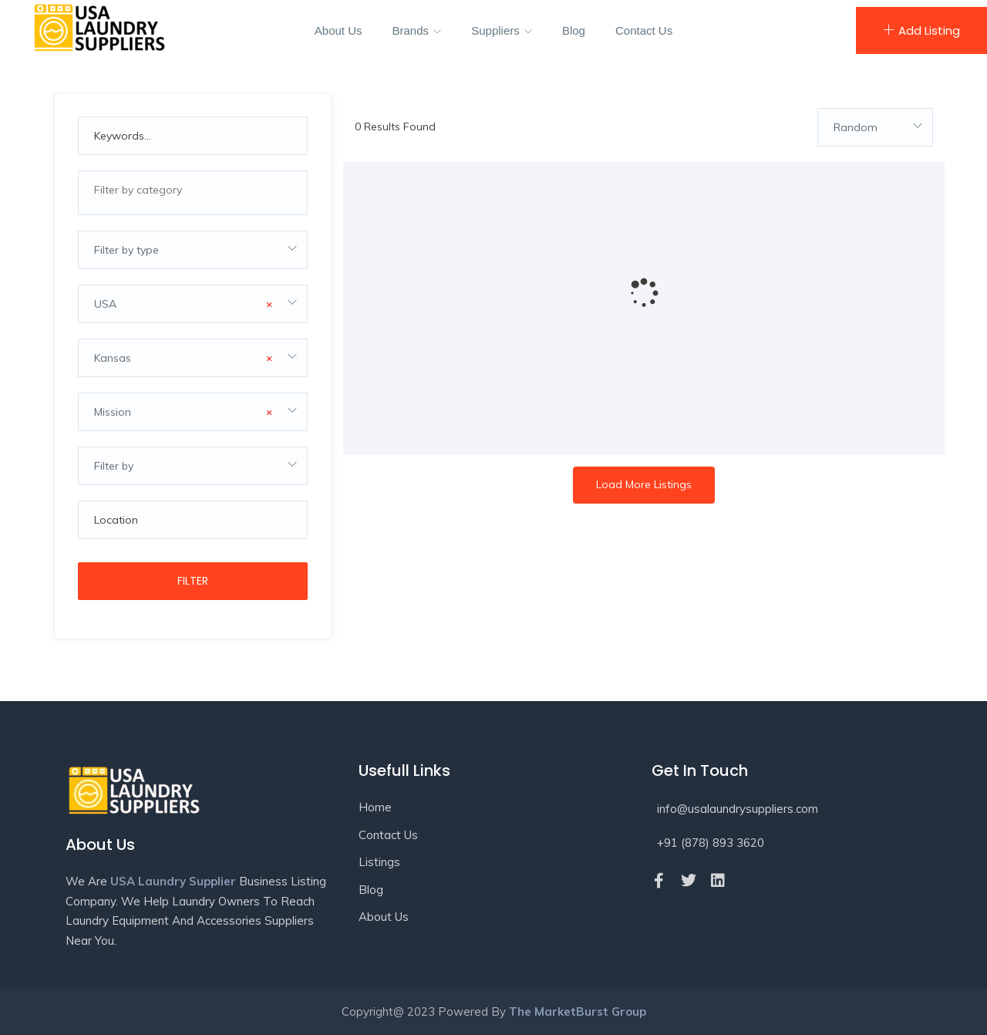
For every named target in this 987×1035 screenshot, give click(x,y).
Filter (192, 580)
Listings (379, 862)
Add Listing (921, 30)
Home (375, 807)
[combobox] (193, 192)
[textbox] (192, 189)
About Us (338, 30)
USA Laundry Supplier (173, 881)
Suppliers (501, 30)
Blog (573, 30)
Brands (417, 30)
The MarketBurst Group (577, 1011)
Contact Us (643, 30)
